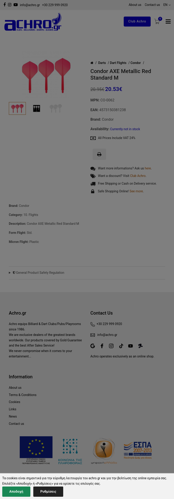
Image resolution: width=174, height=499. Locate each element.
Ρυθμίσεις (48, 491)
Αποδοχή (16, 491)
